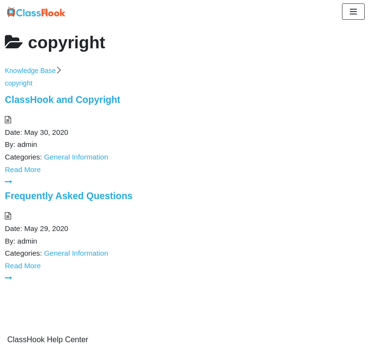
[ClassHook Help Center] (36, 12)
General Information (76, 157)
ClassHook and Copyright (62, 99)
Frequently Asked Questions (69, 195)
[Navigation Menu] (353, 11)
